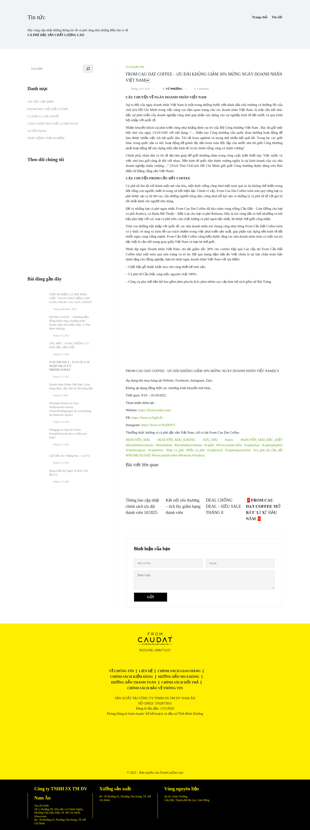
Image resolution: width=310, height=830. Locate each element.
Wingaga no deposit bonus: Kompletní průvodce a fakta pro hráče (68, 433)
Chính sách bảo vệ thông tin (155, 688)
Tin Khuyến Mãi (135, 66)
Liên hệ (145, 671)
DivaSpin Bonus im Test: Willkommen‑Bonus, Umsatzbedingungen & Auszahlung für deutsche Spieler (70, 408)
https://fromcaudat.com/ (154, 410)
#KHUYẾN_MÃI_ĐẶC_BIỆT (261, 440)
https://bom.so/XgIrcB (147, 417)
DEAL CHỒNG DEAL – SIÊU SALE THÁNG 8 (223, 506)
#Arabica (198, 455)
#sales (229, 440)
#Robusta (184, 455)
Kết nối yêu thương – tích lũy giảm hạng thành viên (183, 506)
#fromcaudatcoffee (229, 445)
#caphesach (215, 450)
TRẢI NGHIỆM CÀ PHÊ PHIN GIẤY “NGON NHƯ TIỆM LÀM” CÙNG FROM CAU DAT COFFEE (70, 298)
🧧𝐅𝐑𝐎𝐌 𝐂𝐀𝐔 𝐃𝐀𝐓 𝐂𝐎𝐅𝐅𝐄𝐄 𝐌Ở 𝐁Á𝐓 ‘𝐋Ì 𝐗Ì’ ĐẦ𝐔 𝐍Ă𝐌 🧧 (263, 509)
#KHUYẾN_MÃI (138, 440)
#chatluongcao (136, 450)
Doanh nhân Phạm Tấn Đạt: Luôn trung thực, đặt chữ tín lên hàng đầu (71, 386)
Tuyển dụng (37, 131)
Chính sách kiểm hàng (131, 676)
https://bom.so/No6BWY (158, 425)
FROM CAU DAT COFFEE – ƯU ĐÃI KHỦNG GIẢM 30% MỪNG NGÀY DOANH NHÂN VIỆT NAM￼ (204, 77)
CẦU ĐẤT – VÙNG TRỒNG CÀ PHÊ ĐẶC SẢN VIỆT (69, 345)
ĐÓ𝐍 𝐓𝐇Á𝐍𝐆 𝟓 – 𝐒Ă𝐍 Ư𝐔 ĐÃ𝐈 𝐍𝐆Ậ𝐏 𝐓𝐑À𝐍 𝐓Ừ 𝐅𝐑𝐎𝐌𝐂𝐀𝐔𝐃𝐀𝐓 (69, 366)
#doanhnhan (164, 445)
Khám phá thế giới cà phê (48, 109)
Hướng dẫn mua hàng (178, 676)
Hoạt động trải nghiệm (46, 138)
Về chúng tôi (121, 671)
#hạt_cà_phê (175, 450)
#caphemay (252, 445)
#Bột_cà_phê (195, 450)
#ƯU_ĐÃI (210, 440)
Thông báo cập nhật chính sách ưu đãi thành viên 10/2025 (142, 506)
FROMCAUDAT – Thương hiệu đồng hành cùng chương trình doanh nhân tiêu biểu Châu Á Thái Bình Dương (69, 322)
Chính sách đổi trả (180, 682)
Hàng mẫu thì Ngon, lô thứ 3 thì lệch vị (68, 472)
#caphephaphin (272, 445)
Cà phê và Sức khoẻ (43, 116)
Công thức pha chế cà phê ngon (53, 123)
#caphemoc (156, 450)
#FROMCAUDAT (138, 455)
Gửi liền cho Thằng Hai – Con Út (69, 455)
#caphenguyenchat (238, 450)
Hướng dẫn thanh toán (133, 682)
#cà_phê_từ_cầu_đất (267, 450)
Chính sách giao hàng (179, 671)
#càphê (209, 445)
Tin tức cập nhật (41, 101)
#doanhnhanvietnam (140, 445)
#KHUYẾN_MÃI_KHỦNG (176, 440)
